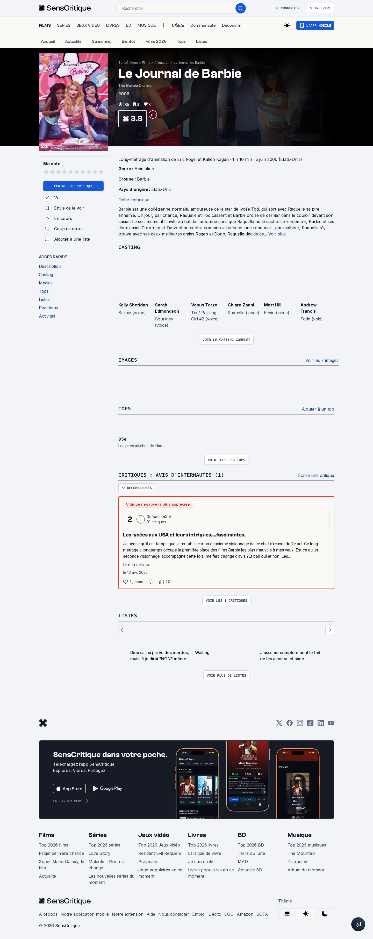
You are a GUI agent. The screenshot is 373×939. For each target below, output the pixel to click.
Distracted (297, 861)
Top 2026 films (53, 845)
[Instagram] (300, 724)
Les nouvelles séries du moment (111, 879)
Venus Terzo (204, 304)
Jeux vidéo (153, 835)
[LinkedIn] (321, 724)
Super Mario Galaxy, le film (61, 864)
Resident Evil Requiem (159, 853)
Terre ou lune (251, 853)
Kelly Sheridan (133, 304)
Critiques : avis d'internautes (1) (171, 474)
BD (242, 835)
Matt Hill (272, 304)
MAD (243, 861)
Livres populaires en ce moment (211, 873)
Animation (161, 62)
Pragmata (147, 861)
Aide (151, 914)
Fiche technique (133, 199)
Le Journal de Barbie (189, 62)
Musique (300, 835)
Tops (124, 408)
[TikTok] (310, 724)
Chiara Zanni (241, 304)
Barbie (143, 179)
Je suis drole (200, 861)
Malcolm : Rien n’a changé (107, 864)
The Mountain (301, 853)
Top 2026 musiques (307, 845)
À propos (48, 914)
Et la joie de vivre (204, 853)
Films (146, 62)
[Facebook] (289, 724)
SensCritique (128, 62)
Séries (98, 835)
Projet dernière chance (61, 853)
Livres (197, 835)
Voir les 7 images (322, 360)
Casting (129, 247)
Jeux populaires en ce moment (160, 873)
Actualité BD (250, 869)
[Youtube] (331, 724)
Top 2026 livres (203, 845)
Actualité (47, 876)
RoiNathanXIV (159, 516)
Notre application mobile (85, 914)
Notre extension (128, 914)
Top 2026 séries (104, 845)
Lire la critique (136, 564)
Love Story (99, 853)
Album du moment (306, 869)
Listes (127, 615)
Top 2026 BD (251, 845)
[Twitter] (279, 724)
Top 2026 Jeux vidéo (159, 845)
